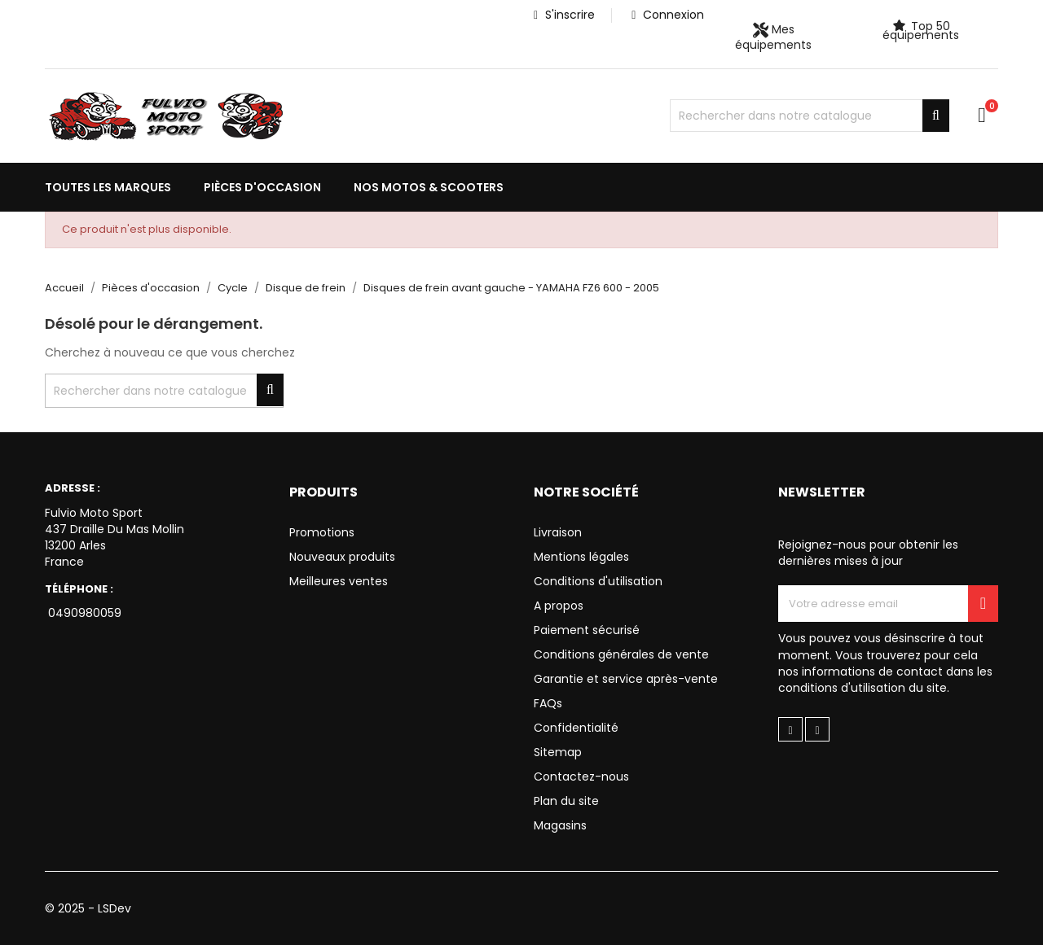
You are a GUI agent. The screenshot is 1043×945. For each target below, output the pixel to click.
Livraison (558, 532)
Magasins (560, 825)
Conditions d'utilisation (598, 581)
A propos (558, 605)
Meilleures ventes (338, 581)
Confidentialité (576, 728)
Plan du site (566, 801)
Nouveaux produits (342, 557)
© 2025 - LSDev (88, 908)
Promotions (321, 532)
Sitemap (558, 752)
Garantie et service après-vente (626, 679)
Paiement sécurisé (587, 630)
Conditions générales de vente (621, 654)
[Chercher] (809, 115)
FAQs (548, 703)
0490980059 (83, 613)
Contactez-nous (581, 776)
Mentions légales (581, 557)
